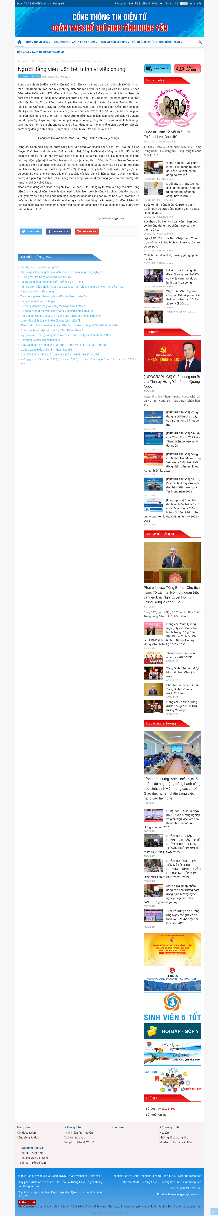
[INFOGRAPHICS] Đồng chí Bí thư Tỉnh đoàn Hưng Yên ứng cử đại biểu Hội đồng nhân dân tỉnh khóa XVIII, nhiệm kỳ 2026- (172, 462)
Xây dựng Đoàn (26, 1132)
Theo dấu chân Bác (29, 76)
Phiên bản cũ (27, 1202)
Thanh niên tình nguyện (78, 1132)
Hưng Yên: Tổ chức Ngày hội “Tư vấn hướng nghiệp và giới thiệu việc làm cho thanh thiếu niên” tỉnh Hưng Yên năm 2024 (172, 819)
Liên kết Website (152, 3)
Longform (153, 332)
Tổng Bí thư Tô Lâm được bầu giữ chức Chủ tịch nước (183, 672)
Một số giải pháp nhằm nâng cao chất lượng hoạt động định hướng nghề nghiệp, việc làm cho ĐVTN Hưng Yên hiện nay (171, 894)
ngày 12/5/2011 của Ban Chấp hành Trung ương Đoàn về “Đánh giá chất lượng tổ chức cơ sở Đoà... (172, 242)
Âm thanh (195, 3)
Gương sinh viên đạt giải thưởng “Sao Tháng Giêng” (51, 330)
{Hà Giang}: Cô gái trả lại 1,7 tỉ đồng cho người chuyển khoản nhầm (61, 315)
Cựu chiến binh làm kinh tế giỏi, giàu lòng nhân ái (50, 320)
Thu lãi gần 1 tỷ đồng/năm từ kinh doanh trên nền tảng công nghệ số (61, 272)
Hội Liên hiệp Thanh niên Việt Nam (73, 44)
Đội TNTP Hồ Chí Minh (33, 1162)
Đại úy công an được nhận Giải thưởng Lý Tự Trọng (51, 281)
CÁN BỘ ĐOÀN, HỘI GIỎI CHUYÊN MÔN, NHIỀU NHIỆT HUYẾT (59, 354)
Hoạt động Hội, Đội (32, 1147)
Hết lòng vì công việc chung (37, 291)
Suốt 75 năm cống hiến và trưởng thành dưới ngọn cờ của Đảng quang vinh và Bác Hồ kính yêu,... (171, 208)
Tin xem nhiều (156, 80)
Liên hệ (133, 3)
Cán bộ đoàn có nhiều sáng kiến (39, 267)
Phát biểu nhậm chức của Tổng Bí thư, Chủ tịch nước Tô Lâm (182, 689)
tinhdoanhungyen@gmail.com (183, 1194)
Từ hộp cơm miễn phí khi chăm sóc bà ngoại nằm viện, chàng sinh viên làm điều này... (72, 286)
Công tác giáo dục (28, 1137)
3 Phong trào (72, 1127)
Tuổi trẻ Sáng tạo (74, 1137)
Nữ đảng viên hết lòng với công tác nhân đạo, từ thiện (52, 306)
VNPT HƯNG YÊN (116, 1213)
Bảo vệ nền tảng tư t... (162, 534)
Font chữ (170, 3)
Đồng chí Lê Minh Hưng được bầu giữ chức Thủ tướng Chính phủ (181, 706)
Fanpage (120, 3)
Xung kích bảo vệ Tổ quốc (80, 1142)
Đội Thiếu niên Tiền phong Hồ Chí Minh (156, 44)
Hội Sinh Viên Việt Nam (113, 44)
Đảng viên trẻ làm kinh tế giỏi (37, 301)
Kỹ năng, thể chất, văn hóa (175, 1142)
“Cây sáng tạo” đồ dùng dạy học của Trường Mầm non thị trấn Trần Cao (63, 344)
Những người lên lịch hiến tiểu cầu (41, 340)
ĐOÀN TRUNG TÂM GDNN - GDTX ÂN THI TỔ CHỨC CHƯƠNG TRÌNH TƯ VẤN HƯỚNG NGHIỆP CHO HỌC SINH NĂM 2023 (172, 844)
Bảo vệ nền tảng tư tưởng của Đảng (40, 52)
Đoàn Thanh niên (37, 44)
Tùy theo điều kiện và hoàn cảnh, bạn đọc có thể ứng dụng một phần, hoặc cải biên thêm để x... (170, 225)
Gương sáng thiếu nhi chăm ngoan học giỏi (46, 349)
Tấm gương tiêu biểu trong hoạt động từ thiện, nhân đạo (54, 296)
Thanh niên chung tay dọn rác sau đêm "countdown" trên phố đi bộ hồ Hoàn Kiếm (69, 325)
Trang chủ (23, 1127)
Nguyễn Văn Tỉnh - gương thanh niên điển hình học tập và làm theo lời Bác (65, 335)
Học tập (164, 1132)
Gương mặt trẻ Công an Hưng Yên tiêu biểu (46, 277)
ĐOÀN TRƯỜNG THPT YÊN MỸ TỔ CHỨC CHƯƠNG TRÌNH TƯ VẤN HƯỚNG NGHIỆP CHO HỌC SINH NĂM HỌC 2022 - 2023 (172, 869)
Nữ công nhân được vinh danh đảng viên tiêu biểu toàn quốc (56, 310)
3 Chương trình (169, 1127)
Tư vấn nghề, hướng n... (163, 723)
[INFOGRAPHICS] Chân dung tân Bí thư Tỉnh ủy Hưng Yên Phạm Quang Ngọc (172, 381)
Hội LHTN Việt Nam (31, 1153)
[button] (200, 42)
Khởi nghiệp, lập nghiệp (173, 1137)
